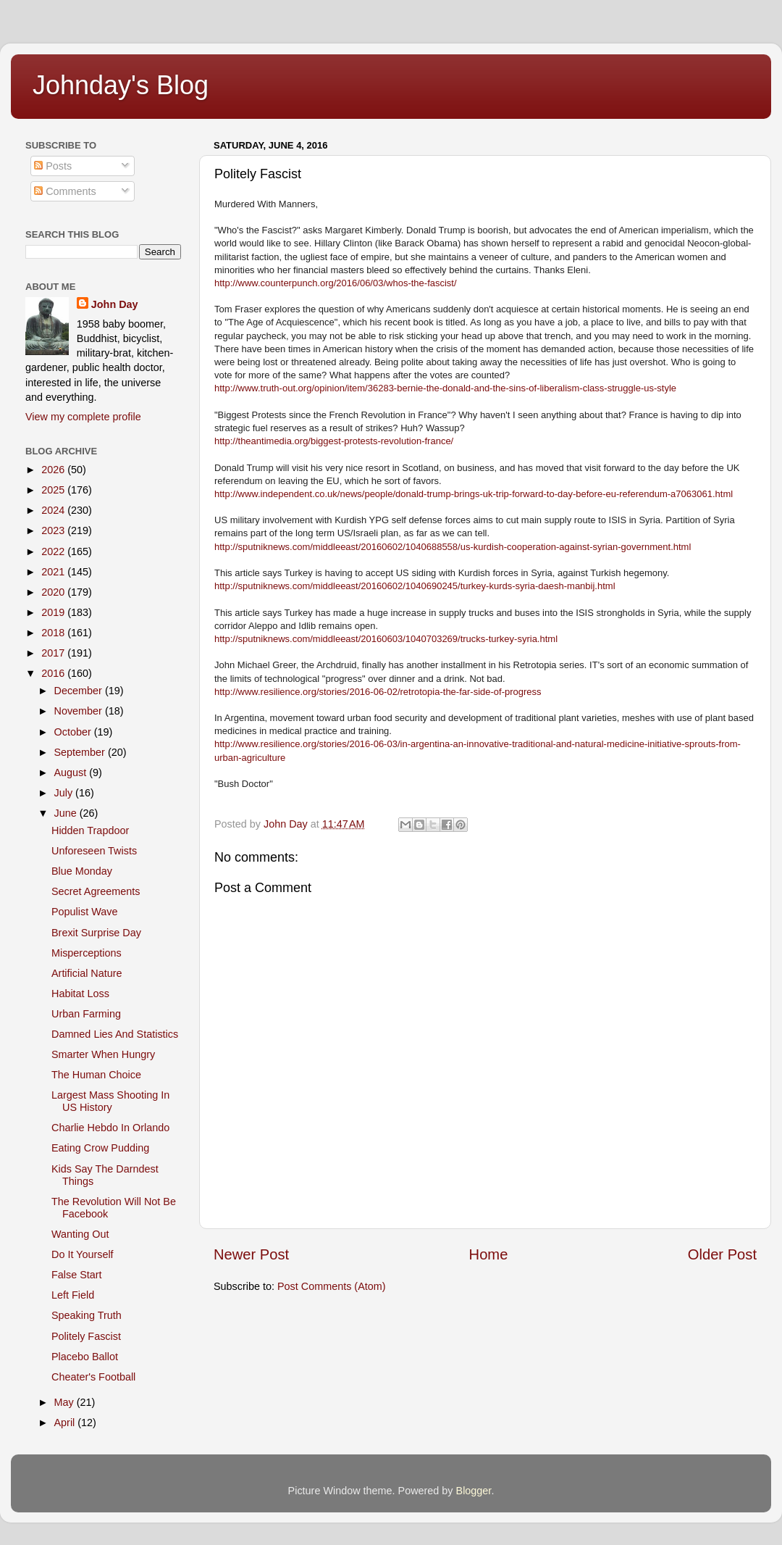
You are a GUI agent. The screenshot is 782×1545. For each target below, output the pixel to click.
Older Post (722, 1254)
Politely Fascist (86, 1336)
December (79, 690)
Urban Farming (86, 1014)
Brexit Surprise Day (96, 932)
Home (488, 1254)
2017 (54, 653)
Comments (65, 191)
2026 (54, 469)
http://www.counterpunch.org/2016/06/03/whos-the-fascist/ (335, 283)
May (65, 1402)
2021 (54, 572)
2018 (54, 632)
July (65, 793)
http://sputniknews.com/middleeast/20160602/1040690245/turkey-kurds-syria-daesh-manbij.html (414, 585)
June (67, 813)
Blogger (474, 1490)
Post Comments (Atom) (331, 1286)
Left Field (72, 1295)
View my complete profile (83, 416)
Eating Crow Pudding (100, 1148)
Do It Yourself (82, 1254)
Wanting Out (80, 1234)
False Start (76, 1274)
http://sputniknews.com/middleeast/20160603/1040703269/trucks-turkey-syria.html (386, 638)
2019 (54, 612)
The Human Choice (96, 1074)
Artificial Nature (86, 973)
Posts (53, 166)
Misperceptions (86, 953)
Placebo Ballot (84, 1356)
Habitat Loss (80, 993)
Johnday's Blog (121, 85)
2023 (54, 530)
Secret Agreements (95, 891)
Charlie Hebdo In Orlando (110, 1127)
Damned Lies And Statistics (114, 1034)
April (66, 1422)
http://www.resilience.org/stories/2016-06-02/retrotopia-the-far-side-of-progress (378, 691)
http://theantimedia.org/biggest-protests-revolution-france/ (333, 441)
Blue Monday (81, 871)
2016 (54, 673)
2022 (54, 551)
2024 (54, 510)
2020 (54, 592)
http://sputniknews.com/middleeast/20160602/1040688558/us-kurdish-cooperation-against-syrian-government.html (452, 546)
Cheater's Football (93, 1377)
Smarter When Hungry (103, 1054)
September (81, 752)
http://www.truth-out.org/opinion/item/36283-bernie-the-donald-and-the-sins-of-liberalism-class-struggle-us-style (445, 388)
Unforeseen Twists (94, 851)
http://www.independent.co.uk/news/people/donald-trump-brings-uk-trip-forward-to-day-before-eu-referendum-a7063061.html (473, 493)
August (72, 772)
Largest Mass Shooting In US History (110, 1101)
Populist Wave (84, 911)
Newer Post (251, 1254)
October (74, 732)
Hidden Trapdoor (90, 830)
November (79, 711)
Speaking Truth (86, 1315)
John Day (114, 304)
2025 (54, 490)
